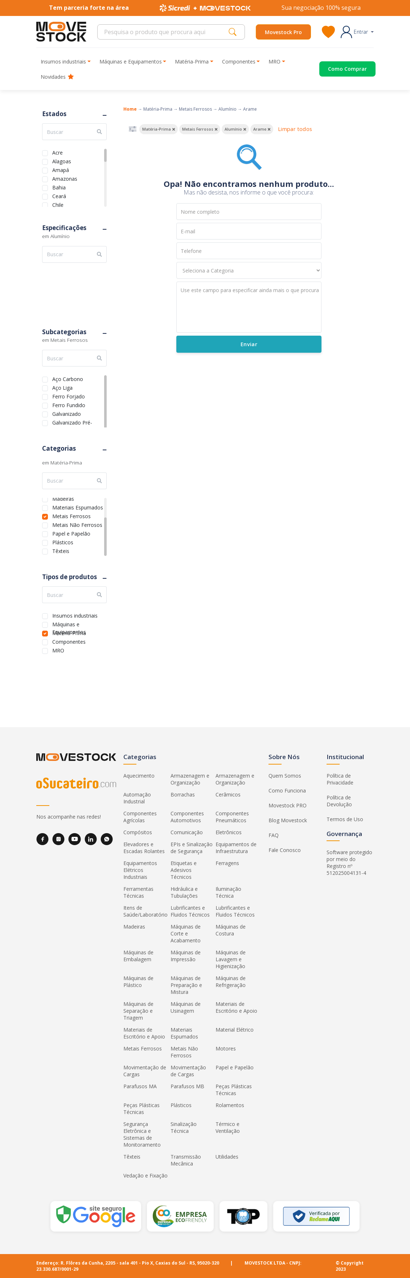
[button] (357, 32)
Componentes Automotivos (187, 817)
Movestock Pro (283, 32)
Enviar (248, 344)
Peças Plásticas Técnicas (234, 1090)
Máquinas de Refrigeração (231, 981)
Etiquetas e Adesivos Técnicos (184, 870)
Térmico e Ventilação (228, 1127)
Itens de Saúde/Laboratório (145, 911)
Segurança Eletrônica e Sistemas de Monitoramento (142, 1134)
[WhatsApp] (107, 839)
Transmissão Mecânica (186, 1160)
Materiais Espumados (77, 506)
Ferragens (227, 863)
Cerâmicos (228, 794)
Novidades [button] (57, 76)
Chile (57, 204)
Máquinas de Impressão (186, 956)
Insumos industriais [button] (63, 61)
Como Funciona (287, 790)
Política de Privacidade (340, 779)
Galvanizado (66, 413)
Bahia (59, 186)
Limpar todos (295, 129)
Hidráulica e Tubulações (184, 892)
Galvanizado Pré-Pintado (72, 422)
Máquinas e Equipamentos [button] (130, 61)
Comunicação (187, 832)
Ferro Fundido (68, 404)
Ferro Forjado (68, 395)
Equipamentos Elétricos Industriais (140, 870)
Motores (226, 1048)
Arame (250, 109)
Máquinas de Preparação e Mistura (186, 985)
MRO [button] (274, 61)
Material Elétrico (235, 1029)
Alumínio (227, 109)
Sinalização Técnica (184, 1127)
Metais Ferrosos (71, 515)
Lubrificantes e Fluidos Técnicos (190, 911)
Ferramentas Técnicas (138, 892)
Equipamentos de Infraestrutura (236, 848)
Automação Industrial (137, 798)
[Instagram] (58, 839)
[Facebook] (42, 839)
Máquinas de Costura (231, 930)
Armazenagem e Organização (190, 779)
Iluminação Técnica (228, 892)
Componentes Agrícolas (140, 817)
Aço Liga (62, 387)
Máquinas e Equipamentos (69, 623)
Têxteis (60, 550)
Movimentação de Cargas (144, 1071)
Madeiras (63, 498)
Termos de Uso (345, 819)
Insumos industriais (75, 615)
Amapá (60, 169)
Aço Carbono (67, 378)
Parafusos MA (140, 1086)
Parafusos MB (187, 1086)
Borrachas (183, 794)
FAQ (273, 835)
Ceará (59, 195)
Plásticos (62, 541)
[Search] (164, 32)
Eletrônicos (229, 832)
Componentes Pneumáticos (232, 817)
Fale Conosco (284, 850)
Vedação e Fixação (145, 1175)
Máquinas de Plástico (138, 981)
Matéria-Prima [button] (192, 61)
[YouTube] (74, 839)
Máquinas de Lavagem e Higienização (231, 959)
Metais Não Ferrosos (77, 524)
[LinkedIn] (91, 839)
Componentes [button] (238, 61)
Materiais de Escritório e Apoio (236, 1007)
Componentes (69, 641)
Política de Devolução (339, 801)
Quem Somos (284, 775)
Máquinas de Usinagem (186, 1007)
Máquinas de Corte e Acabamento (186, 933)
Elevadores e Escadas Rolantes (144, 848)
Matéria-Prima (69, 632)
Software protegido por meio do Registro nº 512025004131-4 (349, 862)
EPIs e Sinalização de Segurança (192, 848)
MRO (58, 649)
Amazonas (64, 178)
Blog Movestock (287, 820)
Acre (57, 152)
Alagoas (61, 160)
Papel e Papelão (71, 533)
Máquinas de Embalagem (138, 956)
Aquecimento (139, 775)
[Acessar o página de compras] (339, 69)
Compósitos (137, 832)
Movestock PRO (287, 805)
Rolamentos (230, 1105)
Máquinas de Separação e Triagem (138, 1010)
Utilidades (227, 1156)
